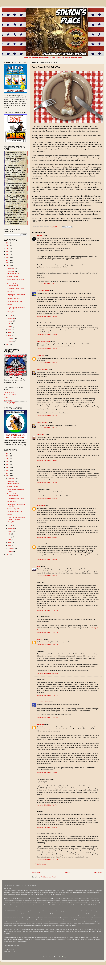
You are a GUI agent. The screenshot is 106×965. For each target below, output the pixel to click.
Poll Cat (10, 304)
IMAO (6, 397)
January (10, 341)
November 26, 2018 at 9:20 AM (47, 576)
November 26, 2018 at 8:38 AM (47, 559)
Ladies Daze (11, 291)
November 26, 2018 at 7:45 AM (47, 460)
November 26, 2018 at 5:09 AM (47, 334)
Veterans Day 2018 (13, 298)
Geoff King (40, 355)
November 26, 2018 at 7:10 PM (47, 805)
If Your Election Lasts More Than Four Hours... (16, 308)
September (11, 318)
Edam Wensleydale (43, 341)
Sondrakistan (8, 400)
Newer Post (37, 872)
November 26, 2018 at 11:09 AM (47, 644)
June (9, 327)
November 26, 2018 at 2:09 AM (47, 284)
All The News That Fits (14, 301)
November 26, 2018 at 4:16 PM (47, 772)
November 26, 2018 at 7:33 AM (47, 363)
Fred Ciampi (41, 434)
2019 (8, 263)
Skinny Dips (11, 312)
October (10, 315)
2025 (8, 246)
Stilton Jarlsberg (42, 369)
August (10, 321)
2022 (8, 254)
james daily (41, 505)
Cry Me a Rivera (12, 276)
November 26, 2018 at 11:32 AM (47, 673)
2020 (8, 260)
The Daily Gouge (9, 403)
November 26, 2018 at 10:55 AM (47, 632)
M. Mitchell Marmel (43, 290)
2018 (8, 265)
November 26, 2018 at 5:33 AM (47, 349)
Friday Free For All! (13, 273)
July (9, 324)
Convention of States (10, 395)
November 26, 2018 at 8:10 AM (47, 499)
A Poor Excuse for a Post (15, 288)
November (11, 271)
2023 (8, 251)
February (11, 338)
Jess (38, 566)
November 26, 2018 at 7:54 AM (47, 482)
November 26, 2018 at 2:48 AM (47, 316)
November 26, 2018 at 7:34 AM (47, 416)
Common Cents (9, 392)
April (9, 332)
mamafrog (40, 724)
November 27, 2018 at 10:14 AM (47, 860)
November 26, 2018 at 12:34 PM (47, 717)
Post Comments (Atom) (48, 877)
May (9, 329)
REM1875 (40, 235)
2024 (8, 249)
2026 (8, 243)
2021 (8, 257)
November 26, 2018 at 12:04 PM (47, 695)
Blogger (64, 957)
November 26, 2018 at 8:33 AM (47, 537)
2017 (8, 344)
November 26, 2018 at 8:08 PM (47, 827)
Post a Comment (40, 864)
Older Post (97, 872)
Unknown (40, 544)
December (11, 268)
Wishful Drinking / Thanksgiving (13, 284)
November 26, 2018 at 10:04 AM (47, 610)
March (10, 335)
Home (67, 872)
